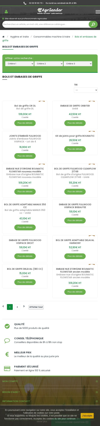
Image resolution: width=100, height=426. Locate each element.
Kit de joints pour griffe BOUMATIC (75, 135)
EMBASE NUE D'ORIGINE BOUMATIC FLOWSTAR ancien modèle (75, 270)
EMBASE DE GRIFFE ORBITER (75, 105)
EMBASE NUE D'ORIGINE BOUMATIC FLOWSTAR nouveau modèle (25, 170)
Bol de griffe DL (25, 108)
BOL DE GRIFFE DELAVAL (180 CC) (25, 269)
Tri (76, 84)
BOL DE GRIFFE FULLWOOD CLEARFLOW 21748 (75, 170)
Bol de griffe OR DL (25, 105)
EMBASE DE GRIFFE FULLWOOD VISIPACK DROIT (25, 242)
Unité (75, 108)
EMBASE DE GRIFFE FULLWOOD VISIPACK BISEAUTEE (75, 206)
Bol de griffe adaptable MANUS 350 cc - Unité (25, 211)
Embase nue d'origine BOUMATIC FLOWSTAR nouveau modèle (25, 176)
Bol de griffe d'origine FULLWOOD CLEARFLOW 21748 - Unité (75, 176)
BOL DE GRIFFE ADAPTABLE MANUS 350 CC (25, 206)
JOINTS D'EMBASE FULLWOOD (25, 135)
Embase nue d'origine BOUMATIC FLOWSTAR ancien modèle (75, 276)
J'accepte (87, 415)
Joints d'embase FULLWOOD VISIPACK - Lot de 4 (25, 140)
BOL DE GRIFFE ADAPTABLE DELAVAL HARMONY (75, 242)
